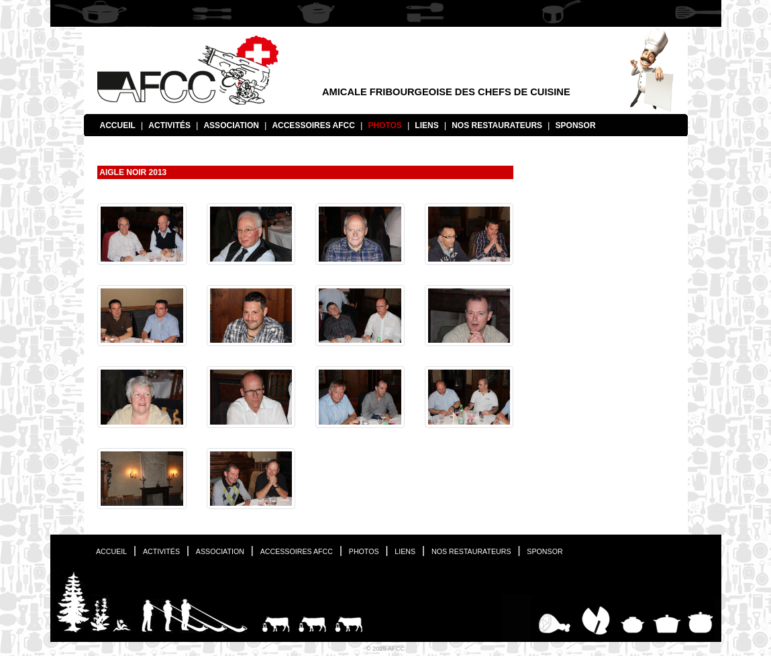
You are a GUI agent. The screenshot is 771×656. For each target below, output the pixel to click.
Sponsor (576, 125)
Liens (426, 125)
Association (230, 125)
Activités (169, 125)
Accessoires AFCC (313, 125)
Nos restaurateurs (497, 125)
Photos (384, 125)
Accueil (118, 125)
